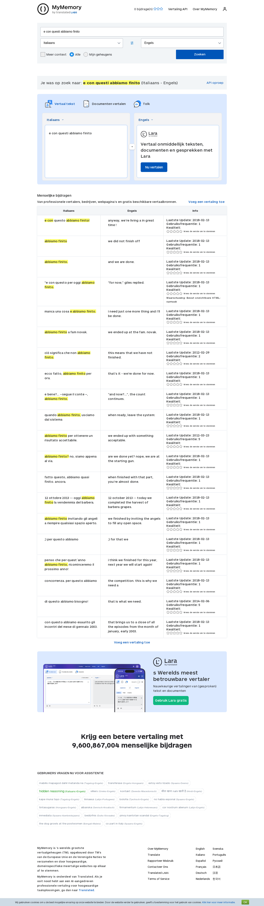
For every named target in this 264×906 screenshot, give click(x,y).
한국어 (217, 878)
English (200, 848)
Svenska (218, 848)
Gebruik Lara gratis (171, 700)
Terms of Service (158, 878)
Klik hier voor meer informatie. (218, 902)
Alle (74, 54)
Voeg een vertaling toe (206, 201)
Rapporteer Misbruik (161, 860)
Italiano (200, 854)
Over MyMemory (205, 9)
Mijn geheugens (97, 54)
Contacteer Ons (158, 866)
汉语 (215, 872)
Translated (158, 872)
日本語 (217, 866)
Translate (154, 854)
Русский (217, 860)
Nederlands (203, 878)
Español (201, 860)
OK (245, 902)
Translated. (87, 890)
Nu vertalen (154, 167)
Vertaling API (177, 9)
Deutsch (201, 872)
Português (219, 854)
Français (201, 866)
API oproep (215, 82)
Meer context (53, 54)
